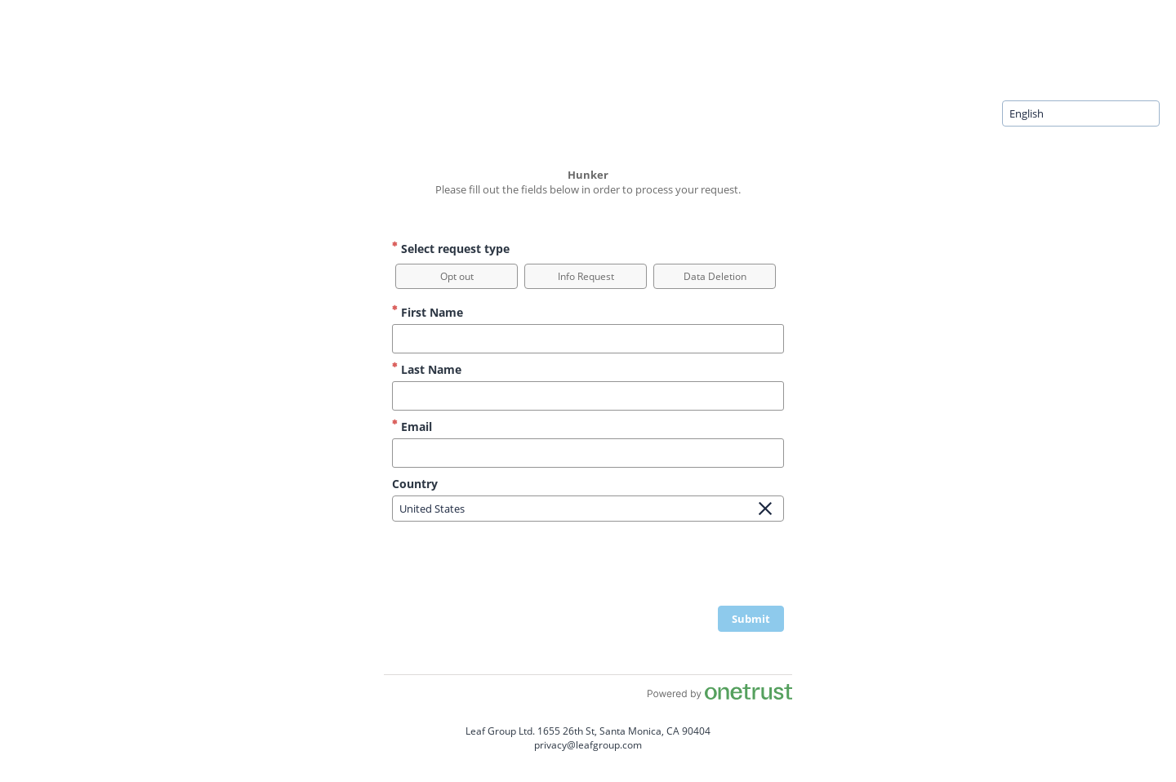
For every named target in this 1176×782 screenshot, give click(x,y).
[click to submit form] (751, 619)
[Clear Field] (765, 508)
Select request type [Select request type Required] (451, 248)
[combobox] (1081, 113)
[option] (456, 276)
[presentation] (660, 566)
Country (415, 483)
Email (412, 426)
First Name (427, 312)
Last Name (426, 369)
